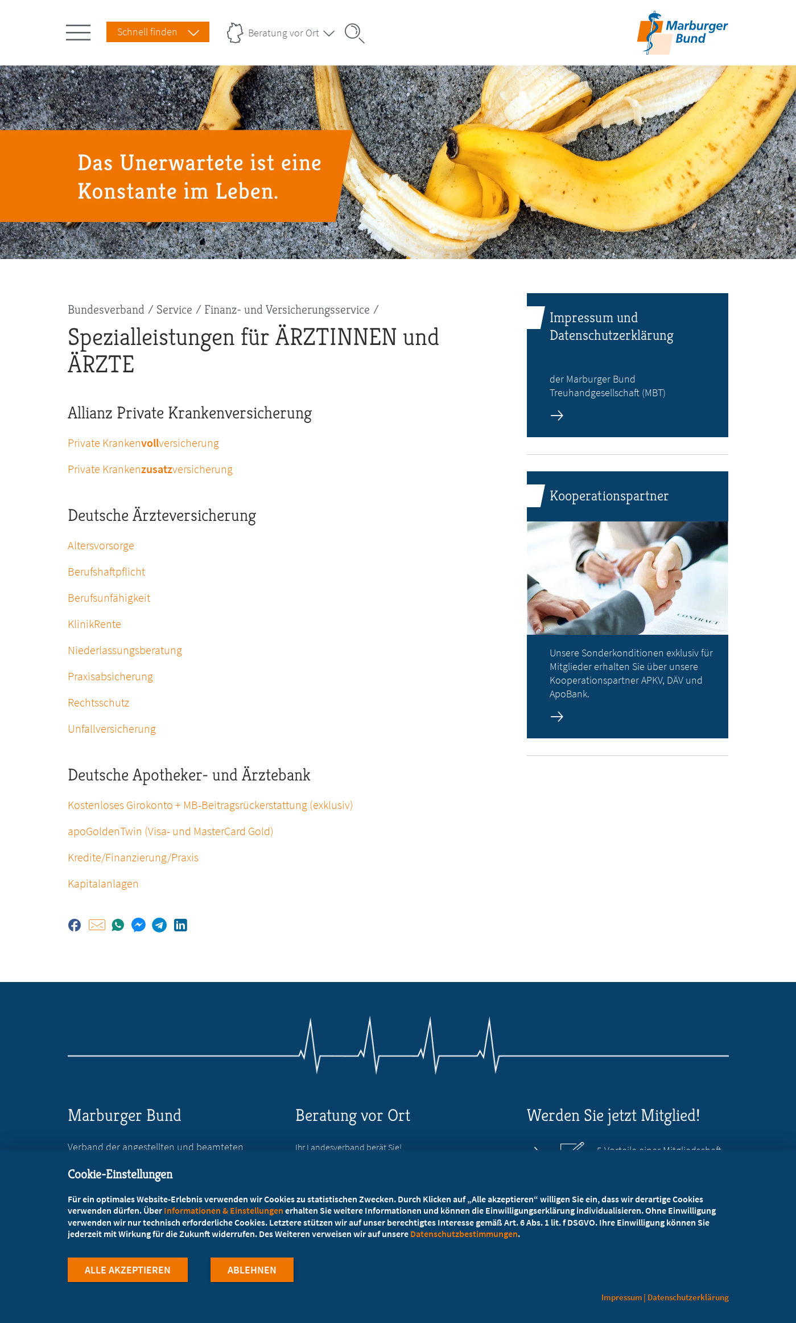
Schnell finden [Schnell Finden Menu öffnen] (147, 31)
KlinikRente (94, 624)
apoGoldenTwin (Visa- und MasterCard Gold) (171, 831)
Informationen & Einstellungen (223, 1211)
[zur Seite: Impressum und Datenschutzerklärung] (627, 365)
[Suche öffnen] (358, 33)
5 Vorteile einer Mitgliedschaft (659, 1150)
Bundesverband (106, 309)
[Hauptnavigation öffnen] (80, 30)
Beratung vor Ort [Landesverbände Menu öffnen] (283, 32)
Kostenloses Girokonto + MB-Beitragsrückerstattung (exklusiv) (210, 805)
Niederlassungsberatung (125, 650)
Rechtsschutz (98, 702)
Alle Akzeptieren (128, 1270)
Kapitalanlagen (103, 883)
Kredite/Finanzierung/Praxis (133, 857)
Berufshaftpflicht (106, 571)
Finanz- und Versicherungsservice (287, 309)
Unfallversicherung (112, 728)
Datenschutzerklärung (688, 1297)
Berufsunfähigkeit (109, 597)
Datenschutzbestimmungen (464, 1234)
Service (174, 309)
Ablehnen (252, 1270)
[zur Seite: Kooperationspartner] (627, 604)
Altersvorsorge (101, 545)
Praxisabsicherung (110, 676)
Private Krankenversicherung (143, 442)
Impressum (621, 1297)
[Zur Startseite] (682, 47)
